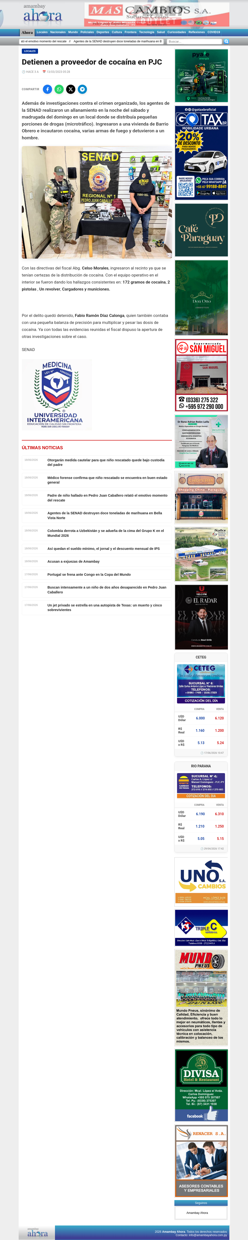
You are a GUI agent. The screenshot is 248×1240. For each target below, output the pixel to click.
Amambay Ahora (197, 1213)
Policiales (87, 32)
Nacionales (58, 32)
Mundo (73, 32)
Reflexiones (197, 32)
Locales (42, 32)
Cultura (117, 32)
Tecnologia (146, 32)
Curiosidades (177, 32)
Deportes (103, 32)
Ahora (27, 32)
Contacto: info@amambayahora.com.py (201, 1235)
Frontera (131, 32)
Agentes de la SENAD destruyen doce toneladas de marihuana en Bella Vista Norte (132, 41)
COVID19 (214, 32)
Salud (161, 32)
